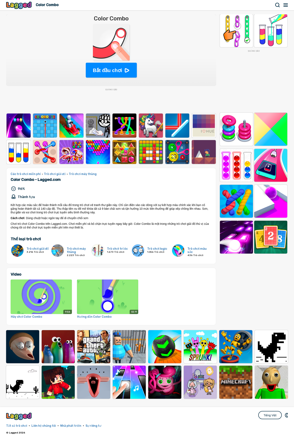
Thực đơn (286, 5)
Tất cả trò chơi (16, 426)
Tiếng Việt (270, 415)
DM (287, 415)
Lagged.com (19, 416)
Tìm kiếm (278, 5)
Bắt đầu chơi (107, 70)
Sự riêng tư (93, 426)
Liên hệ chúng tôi (43, 426)
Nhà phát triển (70, 426)
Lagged (19, 5)
